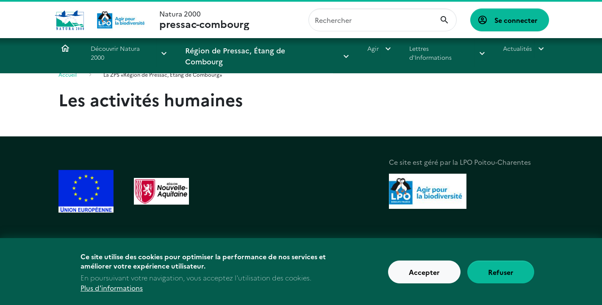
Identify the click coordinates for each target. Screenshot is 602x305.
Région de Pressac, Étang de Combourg (242, 48)
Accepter (424, 276)
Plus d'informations (111, 292)
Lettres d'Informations (402, 48)
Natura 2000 (204, 20)
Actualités (478, 48)
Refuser (500, 276)
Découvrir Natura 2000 (123, 48)
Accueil (65, 48)
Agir (335, 48)
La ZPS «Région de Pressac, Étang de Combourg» (162, 74)
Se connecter (516, 20)
